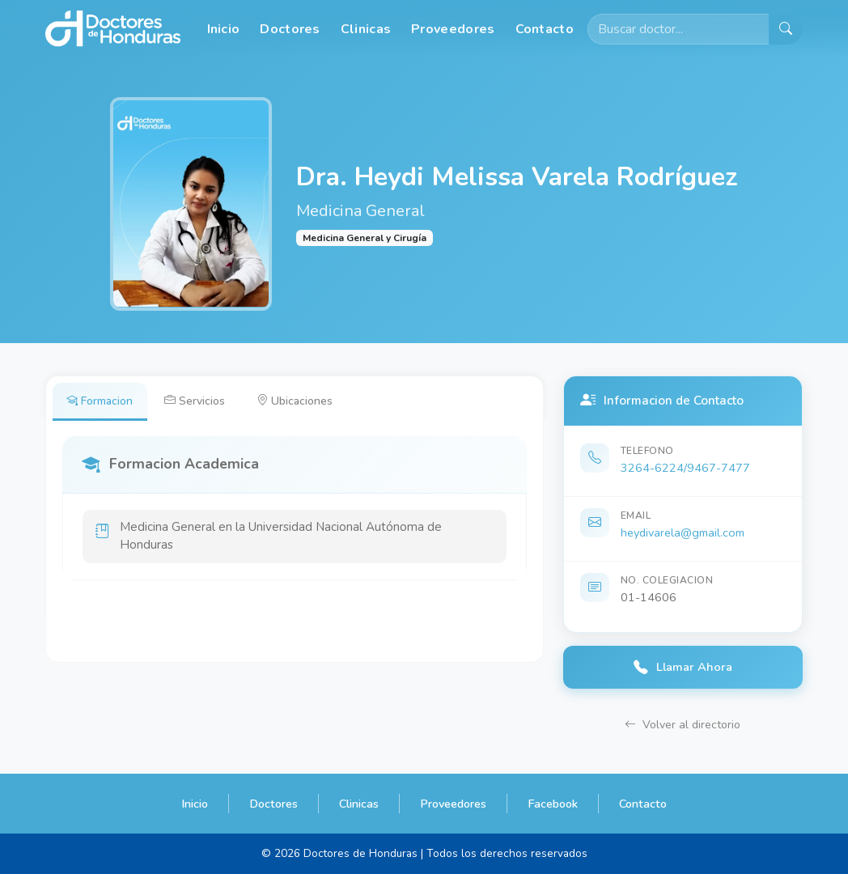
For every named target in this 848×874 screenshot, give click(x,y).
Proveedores (452, 29)
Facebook (553, 804)
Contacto (544, 29)
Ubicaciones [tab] (298, 400)
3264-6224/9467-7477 (685, 468)
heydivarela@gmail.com (682, 532)
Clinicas (366, 29)
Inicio (223, 29)
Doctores (290, 29)
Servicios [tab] (197, 400)
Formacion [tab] (100, 400)
